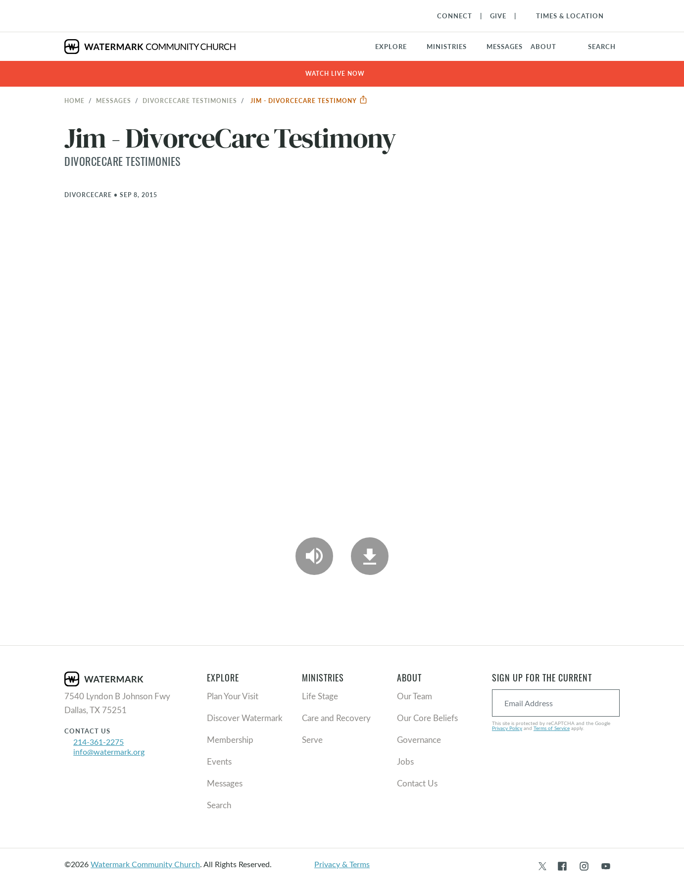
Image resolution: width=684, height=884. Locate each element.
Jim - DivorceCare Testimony (309, 100)
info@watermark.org (109, 751)
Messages (113, 100)
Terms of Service (552, 728)
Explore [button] (391, 46)
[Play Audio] (314, 556)
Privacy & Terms (342, 864)
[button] (453, 46)
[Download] (369, 556)
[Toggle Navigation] (565, 16)
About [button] (543, 46)
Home (74, 100)
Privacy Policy (507, 728)
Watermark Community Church (145, 864)
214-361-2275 (98, 741)
